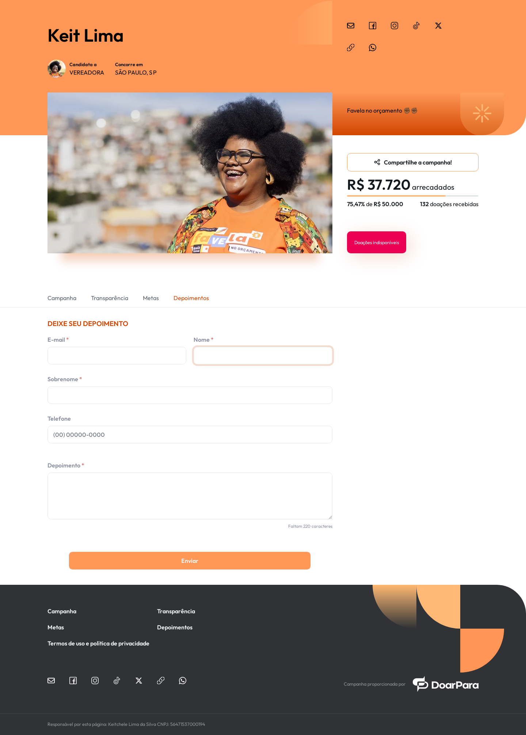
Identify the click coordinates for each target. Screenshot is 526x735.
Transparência (109, 298)
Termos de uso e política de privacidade (98, 643)
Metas (151, 298)
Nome (202, 339)
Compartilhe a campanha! (418, 162)
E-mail (56, 339)
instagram (394, 25)
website (350, 47)
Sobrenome (62, 379)
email (350, 25)
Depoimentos (191, 298)
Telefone (59, 418)
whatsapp (372, 47)
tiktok (416, 25)
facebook (372, 25)
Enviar (189, 560)
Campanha (61, 298)
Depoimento (63, 465)
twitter (438, 25)
